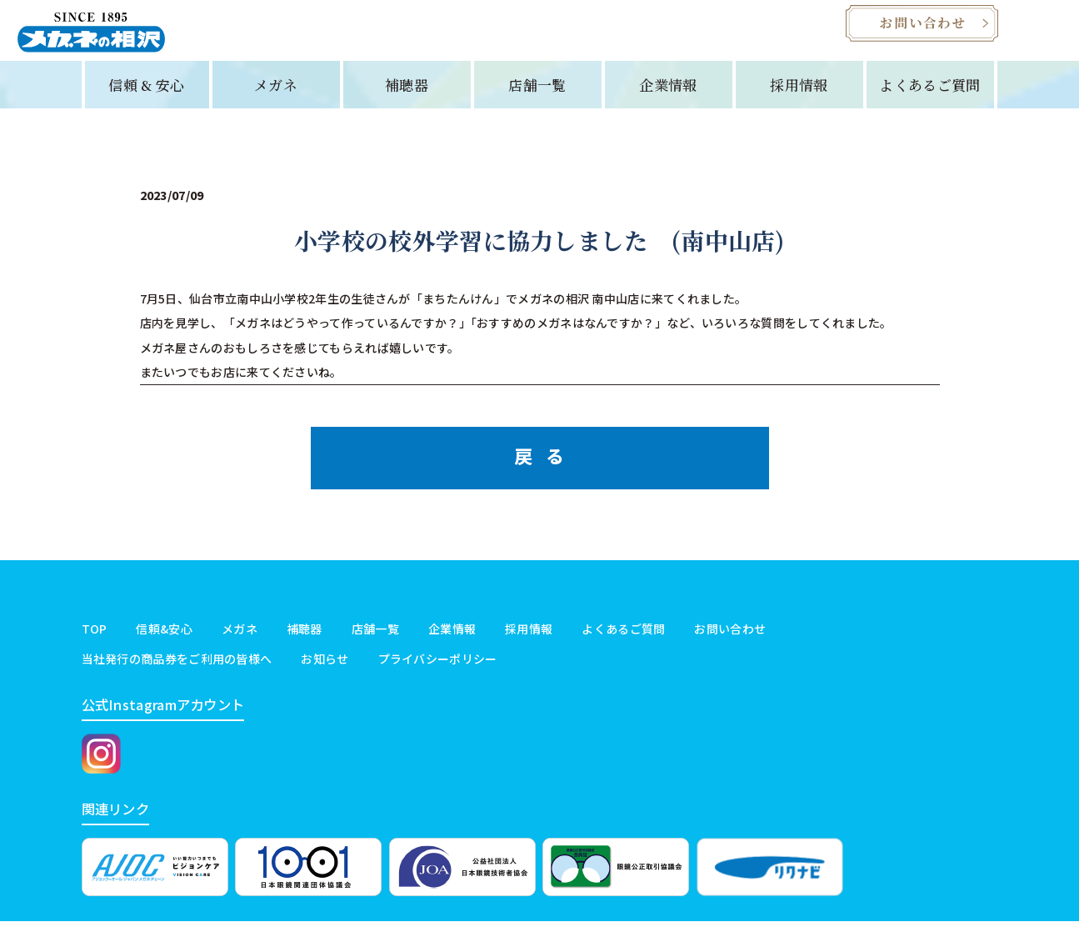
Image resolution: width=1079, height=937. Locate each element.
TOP (94, 638)
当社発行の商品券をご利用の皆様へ (177, 667)
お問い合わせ (730, 638)
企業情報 (668, 93)
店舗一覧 (537, 93)
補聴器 (406, 93)
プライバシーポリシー (437, 667)
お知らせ (324, 667)
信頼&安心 (164, 638)
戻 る (539, 465)
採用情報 (798, 93)
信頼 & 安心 (146, 93)
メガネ (275, 93)
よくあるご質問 (929, 93)
